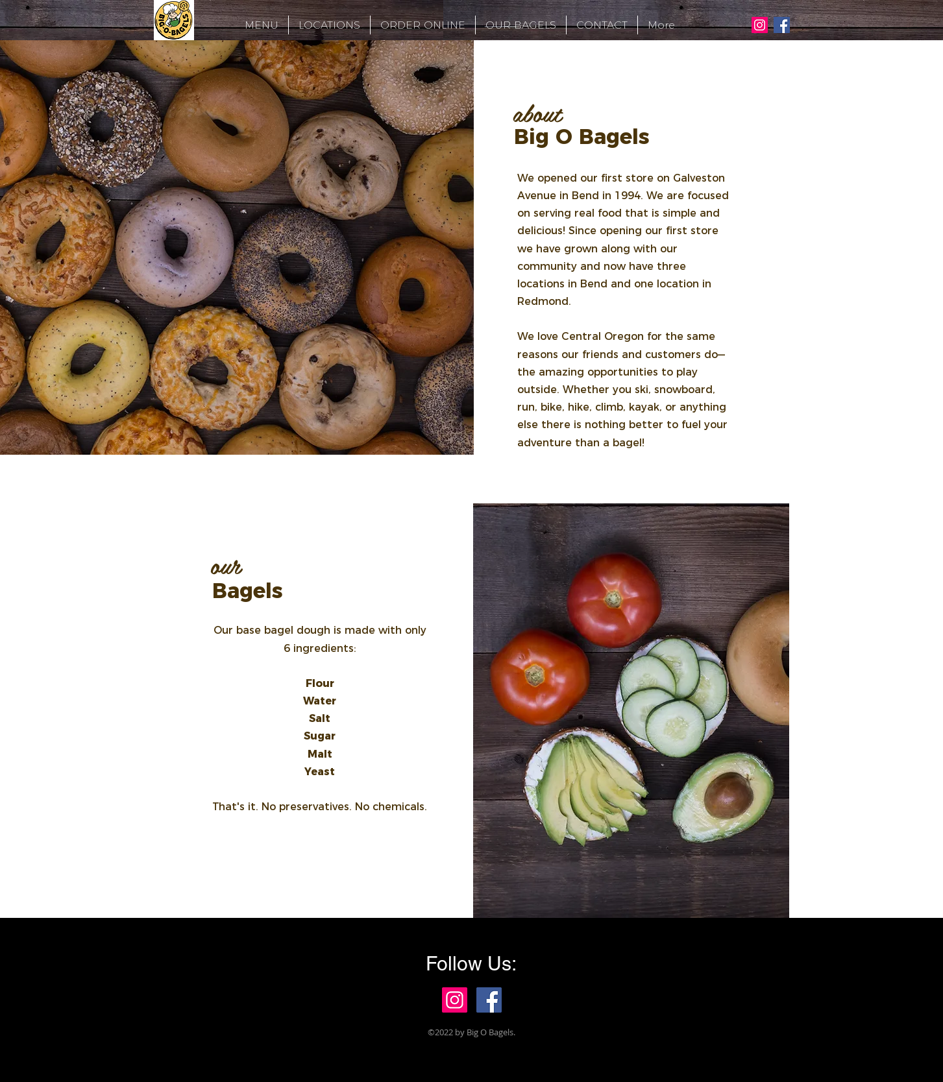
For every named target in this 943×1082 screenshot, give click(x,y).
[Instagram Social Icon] (760, 25)
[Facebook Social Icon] (782, 25)
